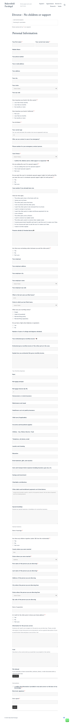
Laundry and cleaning (18, 446)
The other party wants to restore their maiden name (29, 220)
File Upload (15, 669)
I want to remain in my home (22, 209)
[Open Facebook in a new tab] (64, 717)
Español (42, 4)
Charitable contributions (19, 482)
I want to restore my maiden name (24, 218)
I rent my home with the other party (24, 204)
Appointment (50, 4)
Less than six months (20, 104)
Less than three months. (21, 102)
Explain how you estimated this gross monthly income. (28, 353)
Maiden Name (16, 49)
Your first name (17, 42)
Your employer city (17, 273)
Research (53, 6)
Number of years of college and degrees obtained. (27, 331)
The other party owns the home (23, 202)
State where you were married (21, 556)
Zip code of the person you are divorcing (24, 599)
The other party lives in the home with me (26, 198)
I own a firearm (18, 213)
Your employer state (18, 280)
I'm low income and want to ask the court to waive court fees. (31, 224)
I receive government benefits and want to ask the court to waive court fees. (35, 222)
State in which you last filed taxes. (22, 302)
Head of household (19, 314)
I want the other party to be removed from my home (29, 207)
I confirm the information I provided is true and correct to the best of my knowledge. (35, 687)
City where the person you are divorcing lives (25, 585)
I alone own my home (20, 200)
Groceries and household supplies (22, 424)
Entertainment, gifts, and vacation (22, 460)
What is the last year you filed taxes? (23, 295)
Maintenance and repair (19, 403)
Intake (59, 6)
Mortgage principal (18, 381)
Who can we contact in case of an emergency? (26, 139)
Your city (14, 78)
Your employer (16, 259)
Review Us (58, 4)
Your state (15, 85)
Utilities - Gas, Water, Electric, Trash (23, 432)
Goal (13, 649)
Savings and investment (19, 475)
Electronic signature (18, 691)
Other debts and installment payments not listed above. (29, 489)
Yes (15, 180)
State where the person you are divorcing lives (26, 592)
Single (16, 312)
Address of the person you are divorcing (24, 578)
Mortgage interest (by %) (19, 388)
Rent (13, 374)
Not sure (16, 113)
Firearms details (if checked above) (23, 230)
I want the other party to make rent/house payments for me (31, 211)
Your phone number (18, 56)
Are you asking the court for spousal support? (27, 166)
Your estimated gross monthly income (24, 338)
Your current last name (43, 42)
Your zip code (16, 92)
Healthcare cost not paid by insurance (23, 410)
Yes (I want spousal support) (22, 169)
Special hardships (17, 507)
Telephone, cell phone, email (20, 439)
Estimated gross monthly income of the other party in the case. (31, 346)
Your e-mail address (18, 64)
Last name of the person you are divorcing (25, 570)
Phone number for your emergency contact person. (27, 146)
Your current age (17, 130)
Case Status (16, 153)
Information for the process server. (22, 625)
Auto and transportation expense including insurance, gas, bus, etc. (32, 467)
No (15, 182)
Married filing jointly (20, 316)
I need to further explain (21, 226)
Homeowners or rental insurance (22, 396)
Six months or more (19, 107)
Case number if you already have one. (23, 188)
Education (15, 453)
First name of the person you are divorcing (25, 563)
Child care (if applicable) (19, 417)
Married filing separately (21, 318)
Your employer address (19, 266)
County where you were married (21, 549)
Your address (16, 71)
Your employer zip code (19, 287)
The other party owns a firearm (23, 215)
